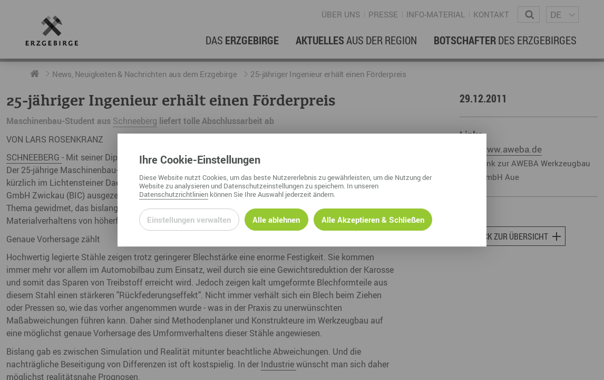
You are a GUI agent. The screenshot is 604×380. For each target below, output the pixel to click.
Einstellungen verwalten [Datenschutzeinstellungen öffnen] (189, 219)
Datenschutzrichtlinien (173, 194)
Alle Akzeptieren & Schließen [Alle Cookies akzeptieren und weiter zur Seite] (373, 219)
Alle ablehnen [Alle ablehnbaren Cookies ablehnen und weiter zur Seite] (276, 219)
